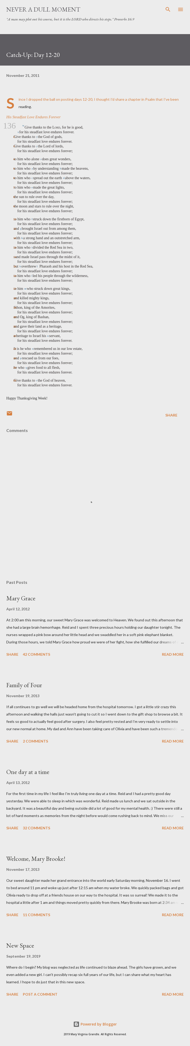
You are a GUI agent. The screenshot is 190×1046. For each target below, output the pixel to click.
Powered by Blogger (95, 1024)
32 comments (36, 828)
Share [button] (171, 415)
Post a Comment (40, 994)
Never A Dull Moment (43, 9)
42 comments (36, 654)
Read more (173, 654)
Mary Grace (20, 598)
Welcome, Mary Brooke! (35, 859)
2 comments (35, 741)
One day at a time (27, 772)
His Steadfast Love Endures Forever (33, 117)
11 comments (36, 914)
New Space (20, 945)
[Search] (168, 9)
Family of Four (24, 685)
